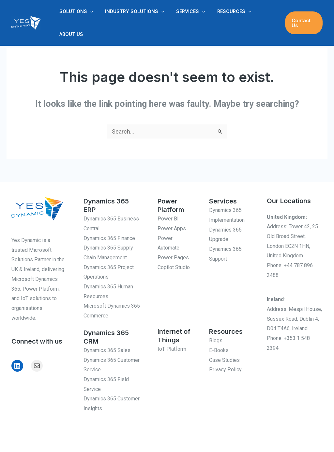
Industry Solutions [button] (129, 11)
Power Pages (173, 257)
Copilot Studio (174, 267)
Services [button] (183, 11)
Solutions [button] (74, 11)
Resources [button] (224, 11)
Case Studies (224, 360)
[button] (88, 11)
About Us (70, 34)
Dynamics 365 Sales (107, 350)
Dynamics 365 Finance (109, 238)
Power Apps (172, 228)
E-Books (219, 350)
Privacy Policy (225, 369)
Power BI (168, 219)
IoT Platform (172, 349)
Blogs (215, 340)
